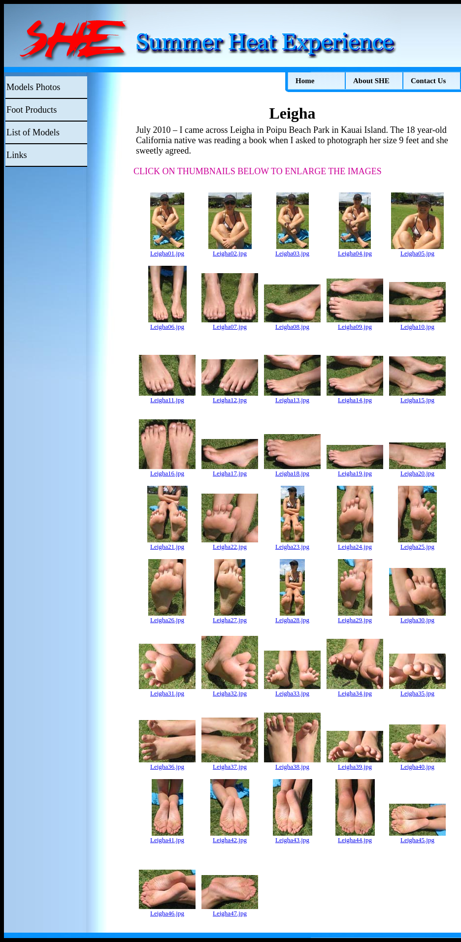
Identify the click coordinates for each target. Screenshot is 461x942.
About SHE (371, 81)
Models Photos (33, 87)
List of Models (33, 132)
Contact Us (428, 81)
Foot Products (31, 110)
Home (305, 81)
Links (16, 155)
